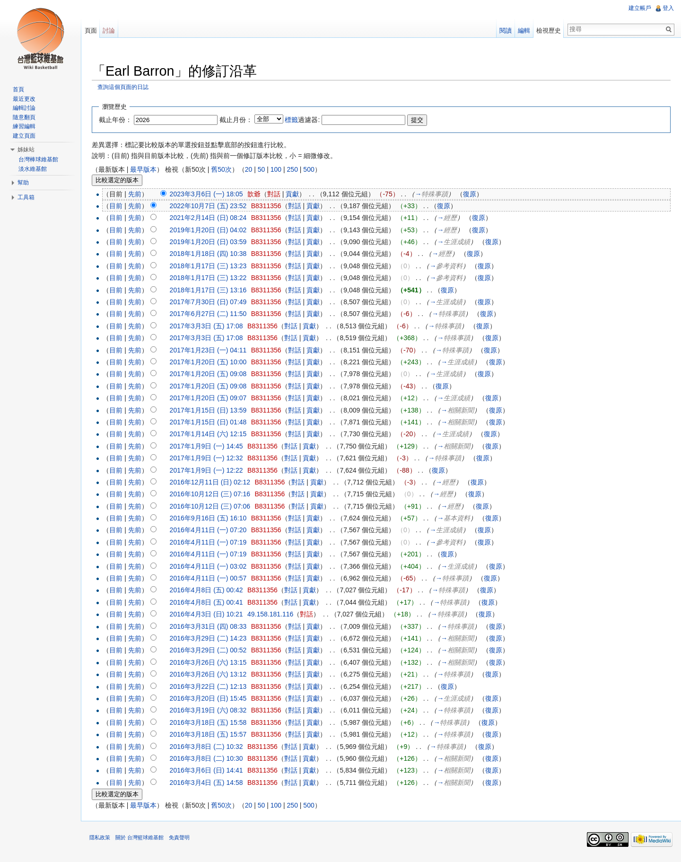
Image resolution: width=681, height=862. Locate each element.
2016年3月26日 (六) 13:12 (211, 674)
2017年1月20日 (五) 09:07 (211, 398)
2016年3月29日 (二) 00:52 (211, 651)
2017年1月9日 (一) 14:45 (209, 446)
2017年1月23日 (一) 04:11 (211, 350)
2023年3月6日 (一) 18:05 (209, 194)
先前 (138, 194)
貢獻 (295, 194)
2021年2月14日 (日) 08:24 (211, 218)
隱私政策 (103, 840)
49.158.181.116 (274, 614)
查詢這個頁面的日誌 (126, 88)
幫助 (23, 182)
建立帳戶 (639, 8)
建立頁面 (24, 135)
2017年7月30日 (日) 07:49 (211, 302)
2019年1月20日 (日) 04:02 (211, 230)
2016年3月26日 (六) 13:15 (211, 663)
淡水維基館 (32, 169)
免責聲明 (182, 840)
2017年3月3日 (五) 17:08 (209, 326)
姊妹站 (26, 149)
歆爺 (257, 194)
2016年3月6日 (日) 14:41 (209, 770)
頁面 (93, 30)
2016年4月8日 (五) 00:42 (209, 591)
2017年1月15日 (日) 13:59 (211, 410)
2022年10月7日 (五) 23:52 (211, 206)
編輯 (523, 30)
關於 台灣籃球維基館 (143, 840)
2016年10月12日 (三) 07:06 (213, 506)
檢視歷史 (547, 30)
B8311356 (269, 206)
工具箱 (26, 197)
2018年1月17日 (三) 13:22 (211, 278)
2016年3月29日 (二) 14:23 (211, 638)
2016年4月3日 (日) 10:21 (209, 614)
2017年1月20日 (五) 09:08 (211, 374)
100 (279, 170)
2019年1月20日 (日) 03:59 (211, 242)
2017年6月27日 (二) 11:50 (211, 314)
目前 (119, 206)
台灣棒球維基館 (38, 159)
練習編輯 (24, 126)
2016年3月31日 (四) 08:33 (211, 627)
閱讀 (504, 30)
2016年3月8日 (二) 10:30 (209, 759)
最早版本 (146, 170)
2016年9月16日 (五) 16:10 (211, 518)
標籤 (295, 120)
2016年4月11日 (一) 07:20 (211, 531)
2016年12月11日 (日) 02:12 (213, 482)
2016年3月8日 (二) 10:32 (209, 747)
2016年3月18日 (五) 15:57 (211, 735)
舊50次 (224, 170)
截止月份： (239, 120)
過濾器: (305, 120)
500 (311, 170)
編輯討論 (24, 108)
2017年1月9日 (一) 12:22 (209, 471)
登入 (667, 8)
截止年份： (118, 120)
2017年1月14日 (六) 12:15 (211, 435)
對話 (277, 194)
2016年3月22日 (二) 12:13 (211, 687)
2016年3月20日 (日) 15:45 (211, 699)
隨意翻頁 (24, 117)
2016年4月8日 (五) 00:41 (209, 603)
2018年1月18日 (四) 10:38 (211, 254)
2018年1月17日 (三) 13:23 (211, 266)
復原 (473, 194)
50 (265, 170)
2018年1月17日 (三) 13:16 (211, 290)
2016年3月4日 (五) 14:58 (209, 783)
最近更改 (24, 99)
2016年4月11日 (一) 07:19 (211, 542)
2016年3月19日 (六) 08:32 (211, 711)
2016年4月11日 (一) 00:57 (211, 578)
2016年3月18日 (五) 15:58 (211, 723)
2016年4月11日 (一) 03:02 (211, 567)
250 (295, 170)
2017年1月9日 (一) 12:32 (209, 458)
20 (252, 170)
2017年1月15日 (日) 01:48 (211, 422)
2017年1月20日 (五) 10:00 (211, 362)
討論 (111, 30)
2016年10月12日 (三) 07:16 (213, 494)
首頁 (18, 89)
